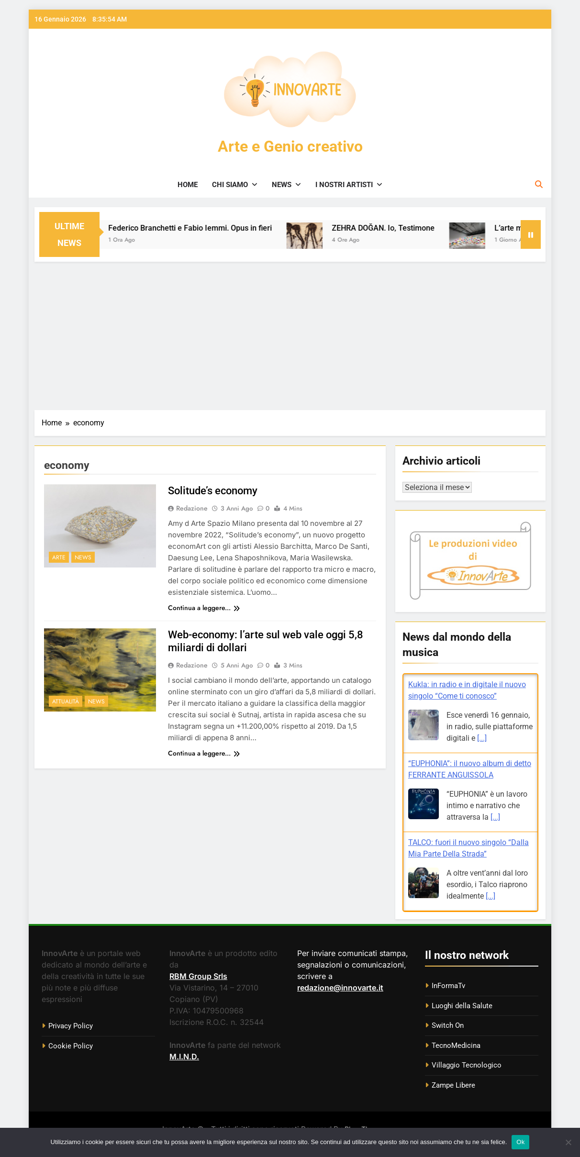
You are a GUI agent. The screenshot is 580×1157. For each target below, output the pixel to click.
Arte (59, 557)
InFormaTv (448, 985)
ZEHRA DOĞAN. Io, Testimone (397, 228)
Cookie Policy (70, 1046)
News (281, 184)
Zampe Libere (453, 1085)
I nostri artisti (344, 184)
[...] (482, 738)
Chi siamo (230, 184)
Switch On (448, 1025)
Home (188, 184)
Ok (520, 1142)
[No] (568, 1142)
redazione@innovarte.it (340, 987)
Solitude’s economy (212, 491)
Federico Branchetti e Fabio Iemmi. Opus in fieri (204, 228)
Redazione (192, 508)
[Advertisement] (290, 333)
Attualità (65, 701)
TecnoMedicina (456, 1045)
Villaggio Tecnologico (467, 1065)
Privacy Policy (70, 1026)
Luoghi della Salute (462, 1005)
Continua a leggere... (204, 607)
